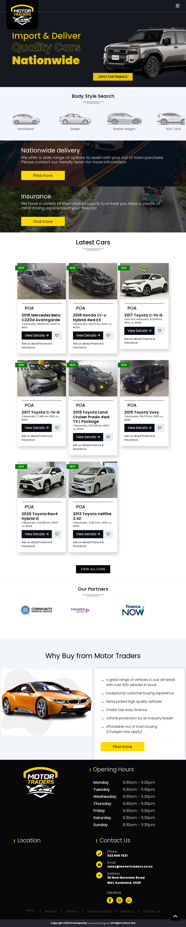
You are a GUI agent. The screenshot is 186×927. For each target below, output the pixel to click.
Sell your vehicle (99, 911)
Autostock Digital (98, 923)
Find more (42, 175)
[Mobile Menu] (178, 6)
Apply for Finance (112, 77)
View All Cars (93, 569)
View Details (37, 335)
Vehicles (50, 911)
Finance (72, 911)
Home (30, 910)
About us (127, 911)
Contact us (151, 911)
